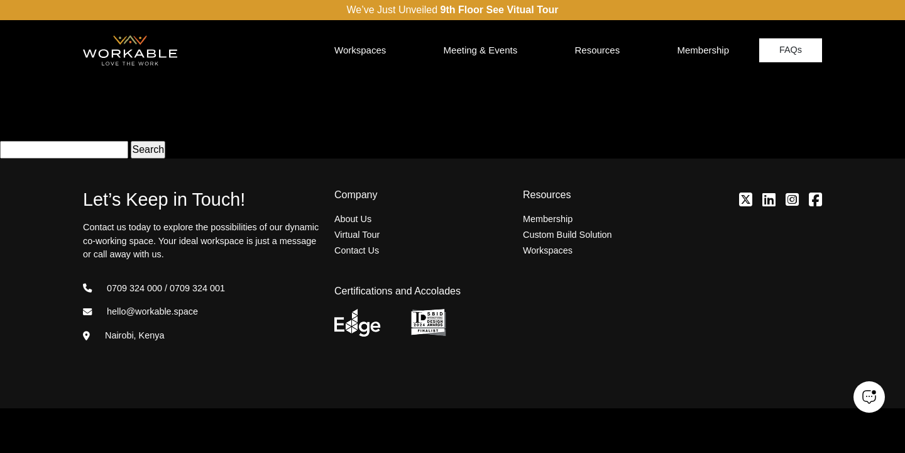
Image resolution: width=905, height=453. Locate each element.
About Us (352, 219)
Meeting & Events (481, 50)
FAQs (790, 50)
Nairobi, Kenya (123, 335)
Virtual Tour (357, 235)
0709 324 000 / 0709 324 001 (154, 288)
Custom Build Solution (567, 235)
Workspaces (360, 50)
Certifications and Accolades (397, 291)
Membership (703, 50)
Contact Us (356, 250)
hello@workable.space (140, 311)
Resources (597, 50)
